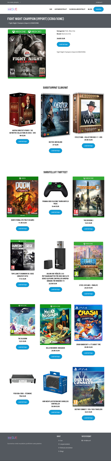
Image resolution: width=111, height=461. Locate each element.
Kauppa (98, 9)
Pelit (66, 31)
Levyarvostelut (61, 9)
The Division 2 (88, 220)
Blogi (90, 9)
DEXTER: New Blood (55, 142)
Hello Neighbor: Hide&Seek (55, 348)
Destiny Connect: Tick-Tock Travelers (88, 409)
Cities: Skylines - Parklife (88, 285)
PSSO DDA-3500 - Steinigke (22, 393)
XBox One (72, 31)
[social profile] (20, 2)
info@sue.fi (99, 2)
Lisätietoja (63, 44)
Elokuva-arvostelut (77, 9)
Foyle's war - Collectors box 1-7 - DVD (88, 137)
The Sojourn (22, 338)
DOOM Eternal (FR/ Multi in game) (22, 220)
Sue (51, 9)
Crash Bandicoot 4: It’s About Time (88, 344)
